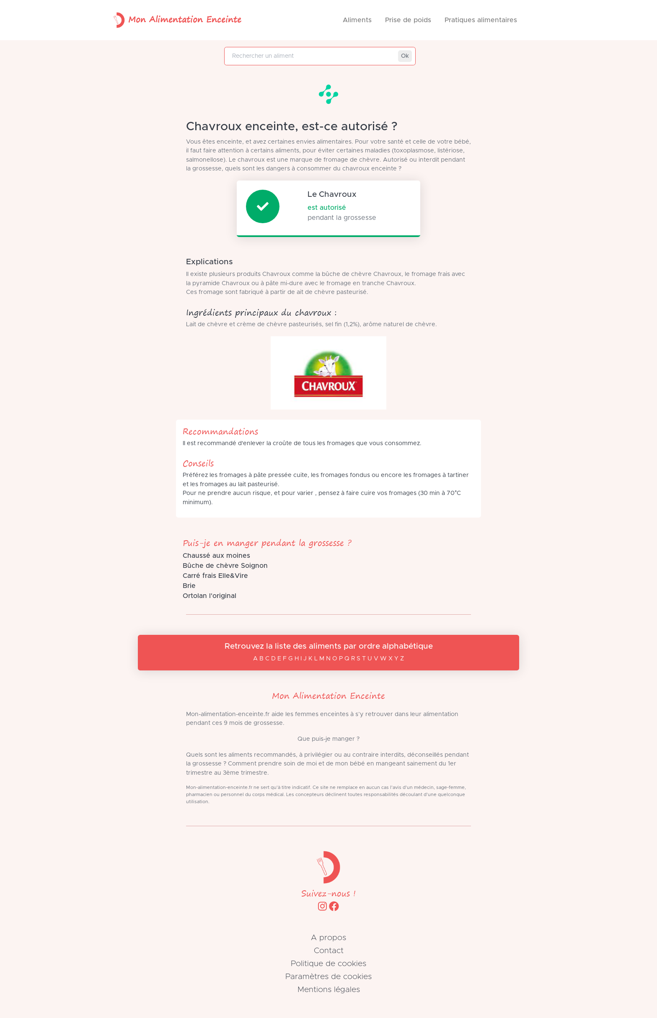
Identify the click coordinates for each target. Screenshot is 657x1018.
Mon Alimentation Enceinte (175, 20)
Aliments (357, 20)
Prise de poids (408, 20)
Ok (405, 56)
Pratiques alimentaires (481, 20)
